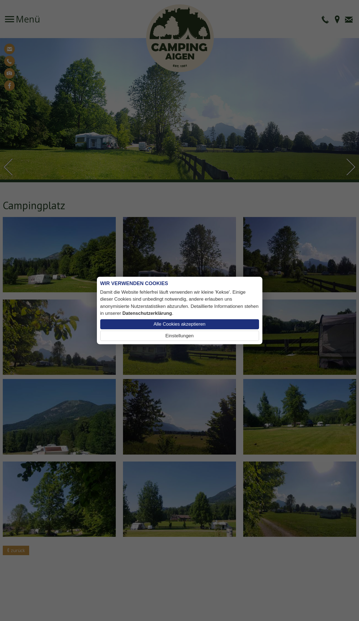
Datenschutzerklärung (147, 313)
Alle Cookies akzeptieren (179, 324)
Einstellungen (179, 335)
